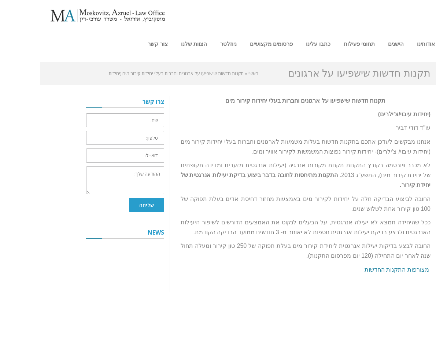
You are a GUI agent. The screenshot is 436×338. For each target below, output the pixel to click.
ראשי (213, 73)
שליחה (106, 205)
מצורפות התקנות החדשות (357, 270)
